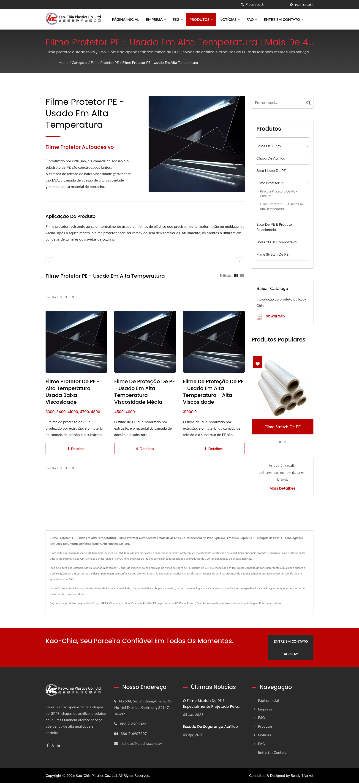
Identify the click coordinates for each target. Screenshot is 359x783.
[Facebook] (48, 745)
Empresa (156, 19)
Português (304, 5)
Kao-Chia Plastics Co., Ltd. (97, 775)
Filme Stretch (187, 603)
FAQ (252, 19)
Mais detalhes (282, 488)
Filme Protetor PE (105, 62)
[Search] (266, 4)
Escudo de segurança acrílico (210, 726)
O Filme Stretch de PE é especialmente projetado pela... (211, 703)
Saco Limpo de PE (271, 170)
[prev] (49, 261)
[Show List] (242, 275)
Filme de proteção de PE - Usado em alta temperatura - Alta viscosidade (213, 392)
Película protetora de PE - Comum (278, 193)
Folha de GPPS (268, 146)
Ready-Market (302, 775)
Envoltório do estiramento (212, 603)
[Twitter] (52, 745)
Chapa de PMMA (141, 603)
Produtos (201, 19)
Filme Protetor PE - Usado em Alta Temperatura (160, 62)
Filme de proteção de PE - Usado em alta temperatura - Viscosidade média (144, 392)
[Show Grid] (236, 275)
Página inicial (125, 19)
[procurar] (242, 4)
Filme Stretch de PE (272, 254)
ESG (178, 19)
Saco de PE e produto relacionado (274, 227)
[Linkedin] (58, 745)
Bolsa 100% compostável (276, 242)
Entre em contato (283, 19)
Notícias (230, 19)
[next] (239, 261)
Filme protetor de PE (165, 603)
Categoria (79, 62)
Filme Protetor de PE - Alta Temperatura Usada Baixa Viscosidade (73, 392)
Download (270, 317)
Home (63, 62)
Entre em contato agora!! (291, 647)
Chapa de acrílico (270, 158)
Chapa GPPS (100, 603)
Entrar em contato (270, 603)
